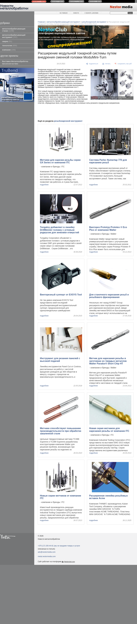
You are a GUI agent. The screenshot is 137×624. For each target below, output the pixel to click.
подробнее (44, 185)
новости (76, 13)
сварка (7, 41)
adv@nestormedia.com (47, 552)
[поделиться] (92, 64)
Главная (41, 22)
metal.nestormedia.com (47, 556)
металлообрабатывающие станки (13, 30)
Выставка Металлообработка (15, 62)
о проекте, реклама (91, 13)
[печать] (106, 64)
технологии (9, 45)
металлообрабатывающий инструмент (13, 36)
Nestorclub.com (69, 561)
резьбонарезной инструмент (94, 22)
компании (9, 50)
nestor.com (39, 1)
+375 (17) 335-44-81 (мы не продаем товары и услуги (59, 546)
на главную (64, 13)
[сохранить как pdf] (123, 64)
